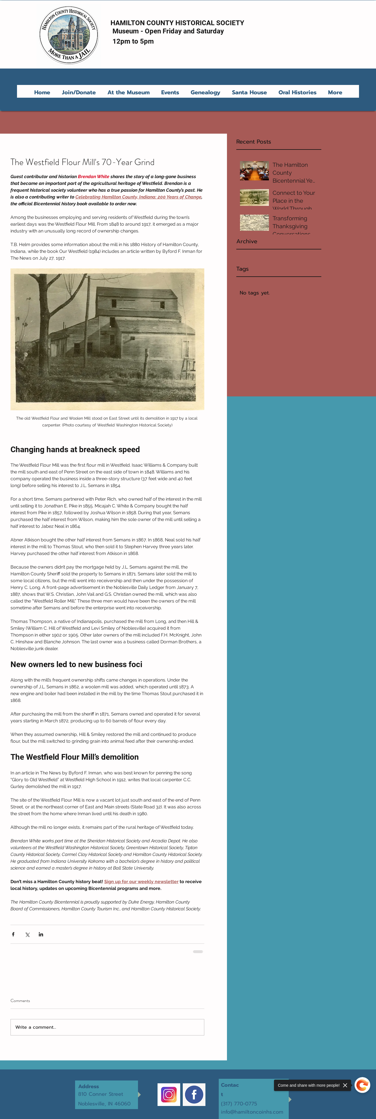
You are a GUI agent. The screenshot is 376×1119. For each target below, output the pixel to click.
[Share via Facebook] (13, 934)
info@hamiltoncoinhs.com (252, 1112)
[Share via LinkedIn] (41, 934)
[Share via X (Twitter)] (27, 934)
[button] (130, 92)
